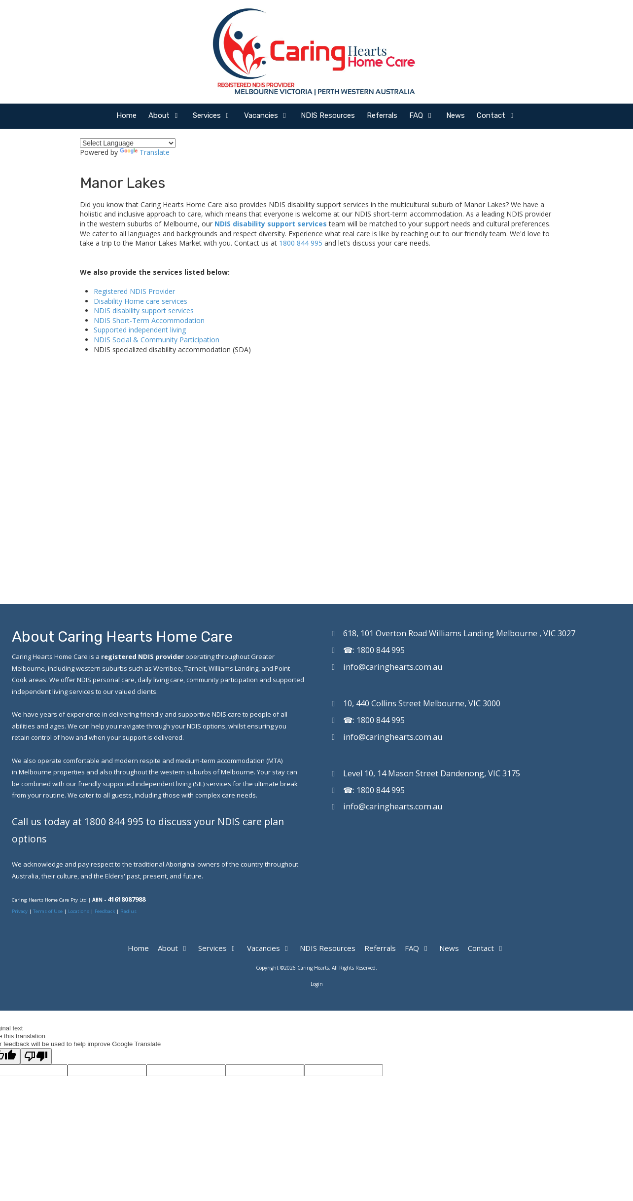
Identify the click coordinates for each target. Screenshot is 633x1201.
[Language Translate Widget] (128, 143)
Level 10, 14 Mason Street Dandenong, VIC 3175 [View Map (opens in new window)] (431, 773)
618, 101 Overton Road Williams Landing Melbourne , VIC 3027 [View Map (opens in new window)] (459, 633)
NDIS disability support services (270, 223)
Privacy (20, 911)
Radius (128, 911)
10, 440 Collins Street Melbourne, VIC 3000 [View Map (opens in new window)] (421, 703)
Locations (78, 911)
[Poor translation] (36, 1056)
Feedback (105, 911)
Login (317, 984)
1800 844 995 (300, 243)
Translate (145, 152)
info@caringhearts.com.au (392, 666)
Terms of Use (48, 911)
